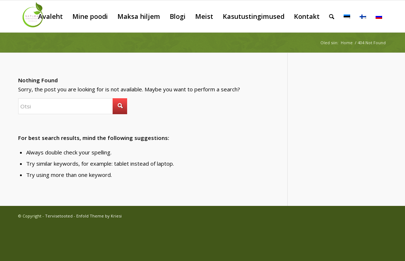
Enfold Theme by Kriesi (99, 216)
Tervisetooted (59, 216)
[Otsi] (331, 16)
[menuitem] (50, 16)
